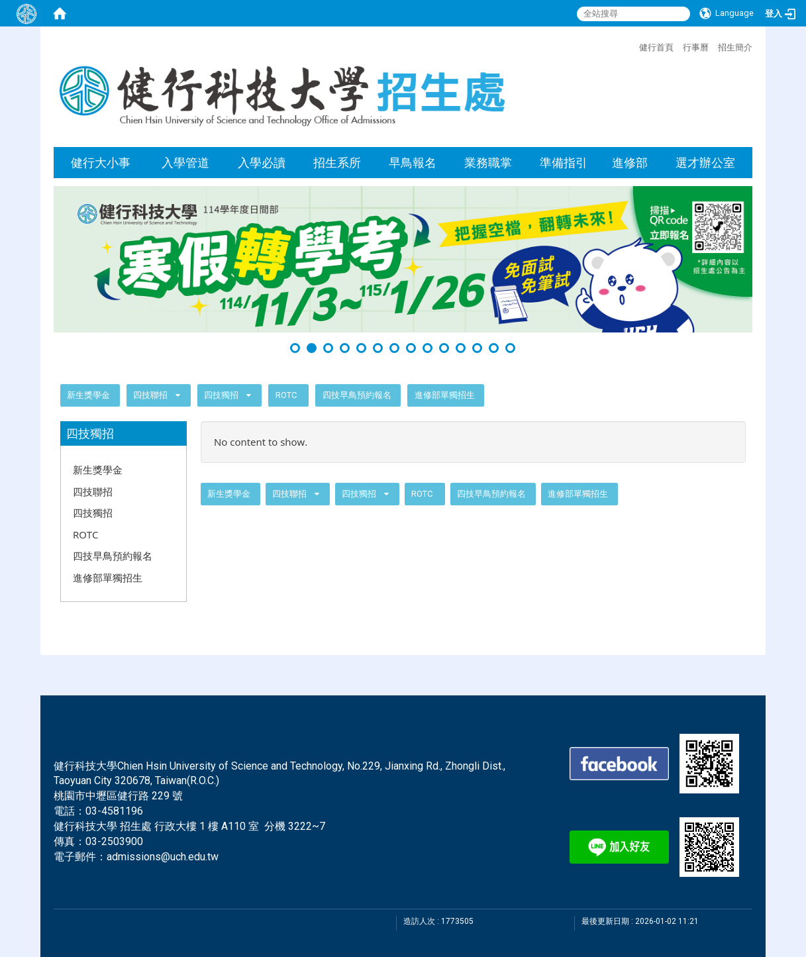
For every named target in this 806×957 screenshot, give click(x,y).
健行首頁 (656, 47)
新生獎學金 (88, 395)
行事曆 (696, 47)
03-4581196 (114, 811)
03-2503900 (114, 841)
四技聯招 (150, 395)
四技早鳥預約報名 (357, 395)
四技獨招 (222, 395)
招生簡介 (735, 47)
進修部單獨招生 (445, 395)
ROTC (286, 395)
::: (632, 46)
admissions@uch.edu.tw (163, 856)
